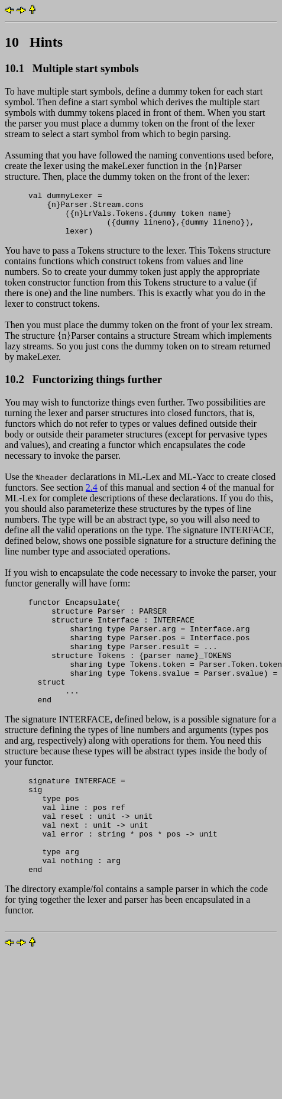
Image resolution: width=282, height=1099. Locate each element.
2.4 (92, 496)
